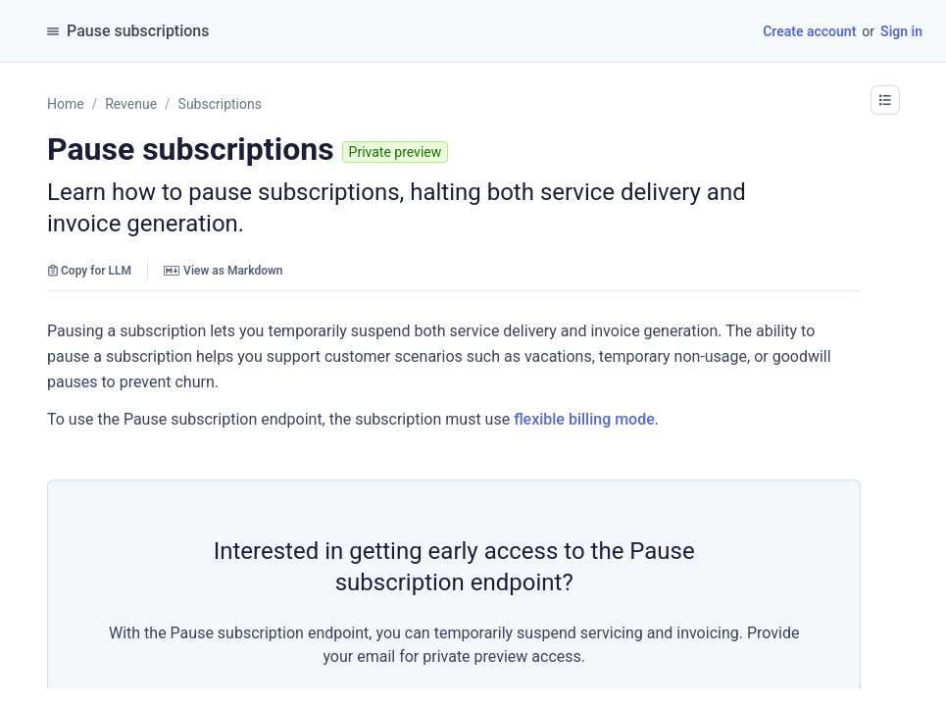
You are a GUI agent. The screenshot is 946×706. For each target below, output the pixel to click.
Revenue (131, 104)
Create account (809, 31)
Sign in (901, 31)
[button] (885, 100)
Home (65, 104)
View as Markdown (223, 270)
